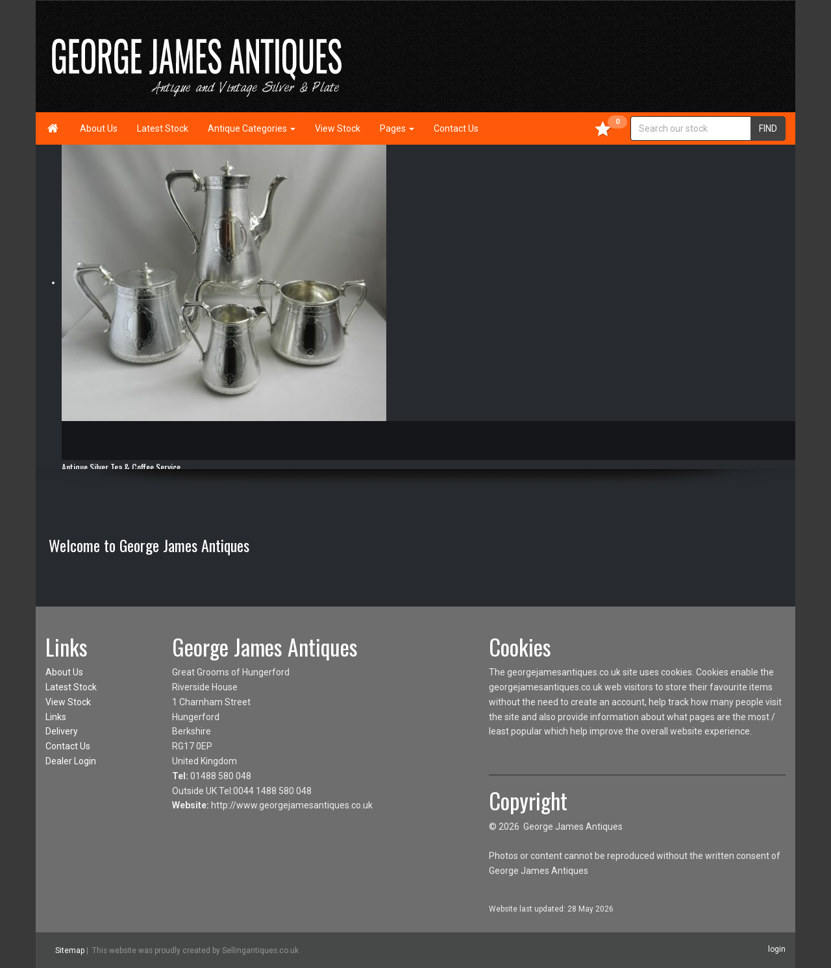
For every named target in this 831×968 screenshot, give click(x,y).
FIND (768, 128)
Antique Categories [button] (251, 128)
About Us (99, 128)
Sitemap (69, 950)
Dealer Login (70, 761)
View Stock (337, 128)
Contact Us (456, 128)
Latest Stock (162, 128)
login (777, 949)
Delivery (61, 731)
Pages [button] (397, 128)
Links (55, 717)
